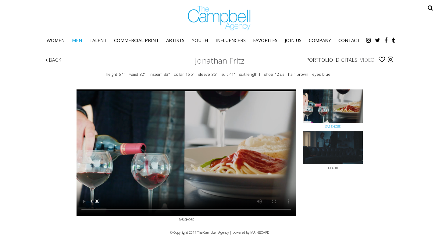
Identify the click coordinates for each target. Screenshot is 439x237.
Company (320, 40)
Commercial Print (136, 40)
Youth (200, 40)
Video (367, 60)
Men (77, 40)
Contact (349, 40)
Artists (175, 40)
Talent (98, 40)
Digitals (346, 60)
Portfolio (319, 60)
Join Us (293, 40)
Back (53, 60)
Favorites (265, 40)
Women (56, 40)
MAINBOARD (259, 232)
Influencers (231, 40)
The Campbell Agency (219, 18)
